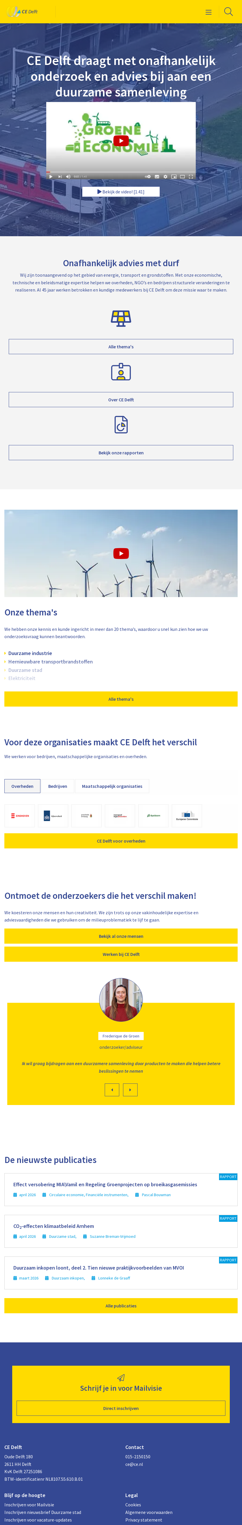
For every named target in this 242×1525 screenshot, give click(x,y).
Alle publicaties (121, 1306)
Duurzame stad (25, 670)
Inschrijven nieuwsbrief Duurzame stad (42, 1512)
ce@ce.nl (134, 1464)
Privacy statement (143, 1520)
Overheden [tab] (22, 786)
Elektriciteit (21, 678)
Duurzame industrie (30, 653)
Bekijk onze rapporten (121, 453)
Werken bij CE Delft (121, 954)
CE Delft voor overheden (121, 841)
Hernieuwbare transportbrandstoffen (50, 661)
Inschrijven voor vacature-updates (38, 1520)
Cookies (133, 1505)
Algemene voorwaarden (148, 1512)
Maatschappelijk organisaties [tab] (112, 786)
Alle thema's (121, 347)
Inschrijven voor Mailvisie (29, 1505)
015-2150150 (137, 1456)
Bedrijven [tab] (57, 786)
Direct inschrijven (121, 1408)
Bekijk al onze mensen (121, 936)
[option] (121, 1043)
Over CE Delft (121, 400)
